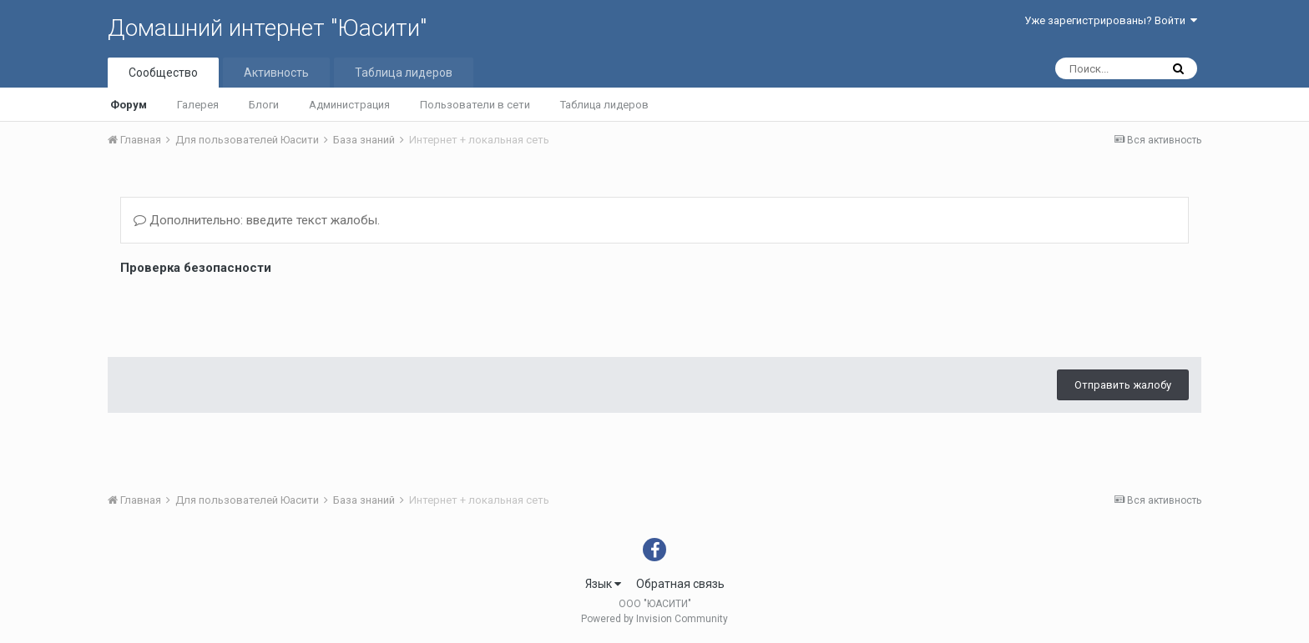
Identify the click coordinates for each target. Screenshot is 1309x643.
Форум (128, 104)
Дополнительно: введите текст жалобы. (257, 220)
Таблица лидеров (604, 104)
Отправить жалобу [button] (1122, 385)
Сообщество (163, 72)
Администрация (349, 104)
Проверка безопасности (195, 267)
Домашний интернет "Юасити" (267, 28)
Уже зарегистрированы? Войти (1110, 20)
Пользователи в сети (475, 104)
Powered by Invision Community (654, 619)
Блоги (264, 104)
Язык (603, 583)
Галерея (198, 104)
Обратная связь (680, 583)
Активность (276, 72)
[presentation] (247, 311)
